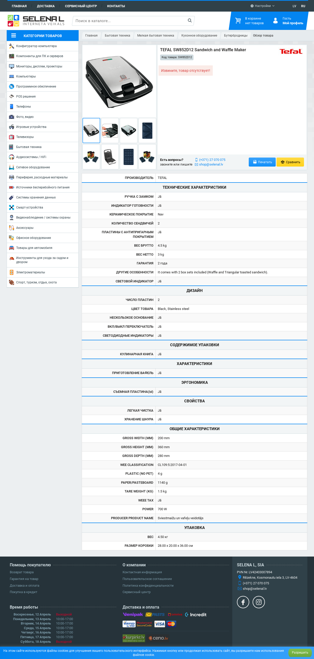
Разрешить (300, 652)
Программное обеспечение (32, 86)
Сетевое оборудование (29, 167)
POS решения (22, 96)
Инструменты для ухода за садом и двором (38, 259)
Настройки (260, 6)
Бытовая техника (25, 147)
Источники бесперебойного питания (39, 187)
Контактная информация (142, 572)
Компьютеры (22, 76)
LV (294, 6)
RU (303, 6)
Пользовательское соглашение (147, 579)
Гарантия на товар (24, 579)
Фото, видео (21, 116)
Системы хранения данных (32, 197)
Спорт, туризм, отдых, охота (33, 282)
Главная (19, 6)
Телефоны (20, 106)
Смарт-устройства (26, 207)
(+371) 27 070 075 (212, 160)
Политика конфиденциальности (148, 585)
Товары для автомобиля (30, 247)
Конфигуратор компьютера (33, 46)
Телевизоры (21, 137)
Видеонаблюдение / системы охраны (39, 217)
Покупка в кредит (23, 592)
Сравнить (290, 162)
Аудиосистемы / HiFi (27, 157)
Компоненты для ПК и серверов (36, 56)
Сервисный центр (81, 6)
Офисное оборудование (30, 237)
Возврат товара (22, 572)
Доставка (46, 6)
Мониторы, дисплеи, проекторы (35, 66)
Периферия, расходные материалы (38, 177)
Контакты (116, 6)
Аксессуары (21, 227)
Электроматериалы (27, 272)
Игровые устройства (28, 126)
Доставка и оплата (24, 585)
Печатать (262, 162)
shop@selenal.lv (211, 164)
